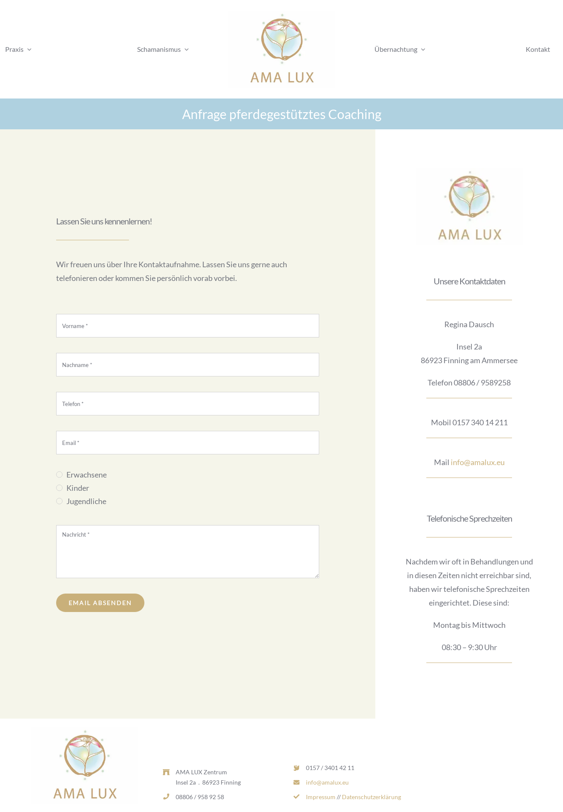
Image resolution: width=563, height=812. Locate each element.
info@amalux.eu (478, 462)
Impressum (320, 796)
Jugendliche (86, 501)
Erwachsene (86, 474)
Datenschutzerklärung (371, 796)
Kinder (77, 488)
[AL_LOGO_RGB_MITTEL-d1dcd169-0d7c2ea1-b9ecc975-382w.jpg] (281, 14)
